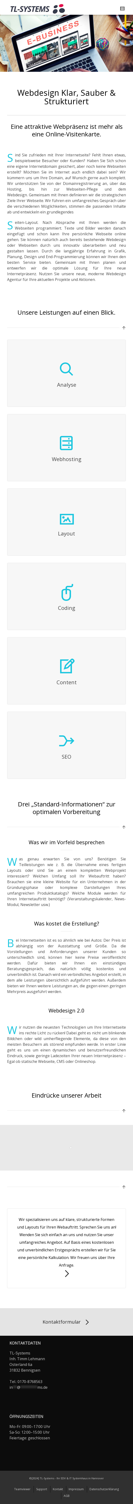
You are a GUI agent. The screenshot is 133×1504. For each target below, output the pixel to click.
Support (41, 1489)
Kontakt (58, 1489)
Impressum (76, 1489)
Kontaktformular (67, 1322)
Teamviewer (22, 1489)
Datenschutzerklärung (104, 1489)
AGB (67, 1496)
